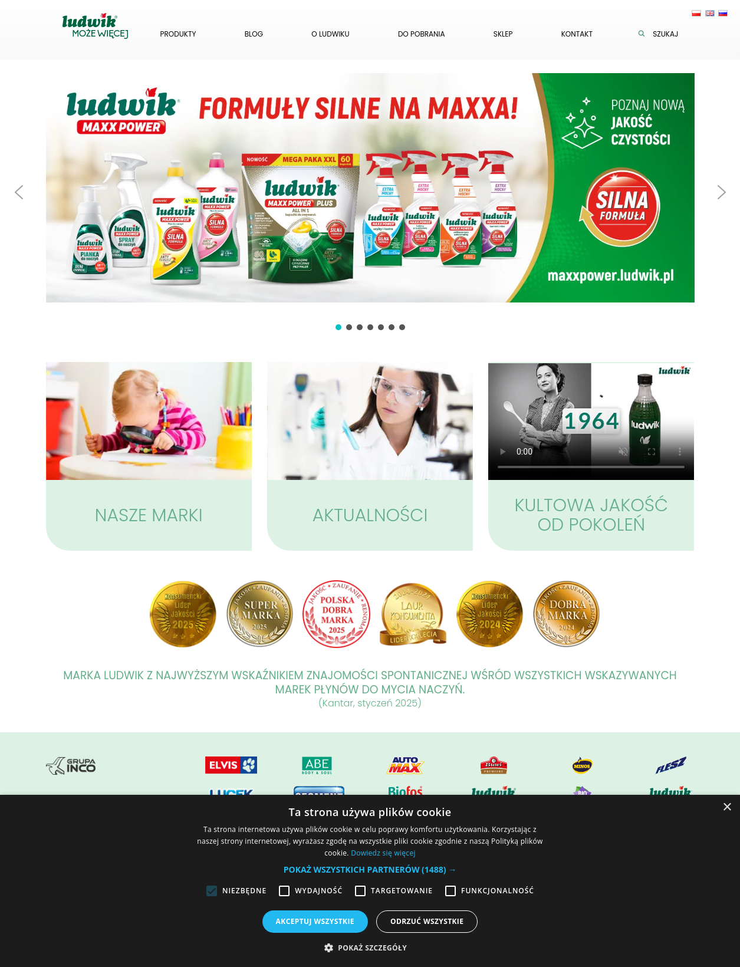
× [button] (726, 807)
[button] (18, 192)
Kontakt (577, 34)
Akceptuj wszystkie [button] (315, 921)
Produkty (178, 34)
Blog (254, 34)
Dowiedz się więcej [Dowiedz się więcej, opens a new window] (383, 853)
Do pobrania (421, 34)
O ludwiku (330, 34)
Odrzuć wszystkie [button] (426, 921)
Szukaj (661, 34)
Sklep (503, 34)
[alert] (370, 881)
